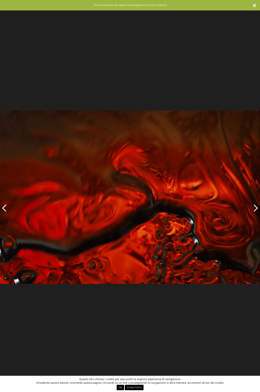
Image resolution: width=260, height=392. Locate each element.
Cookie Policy (134, 387)
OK (120, 387)
